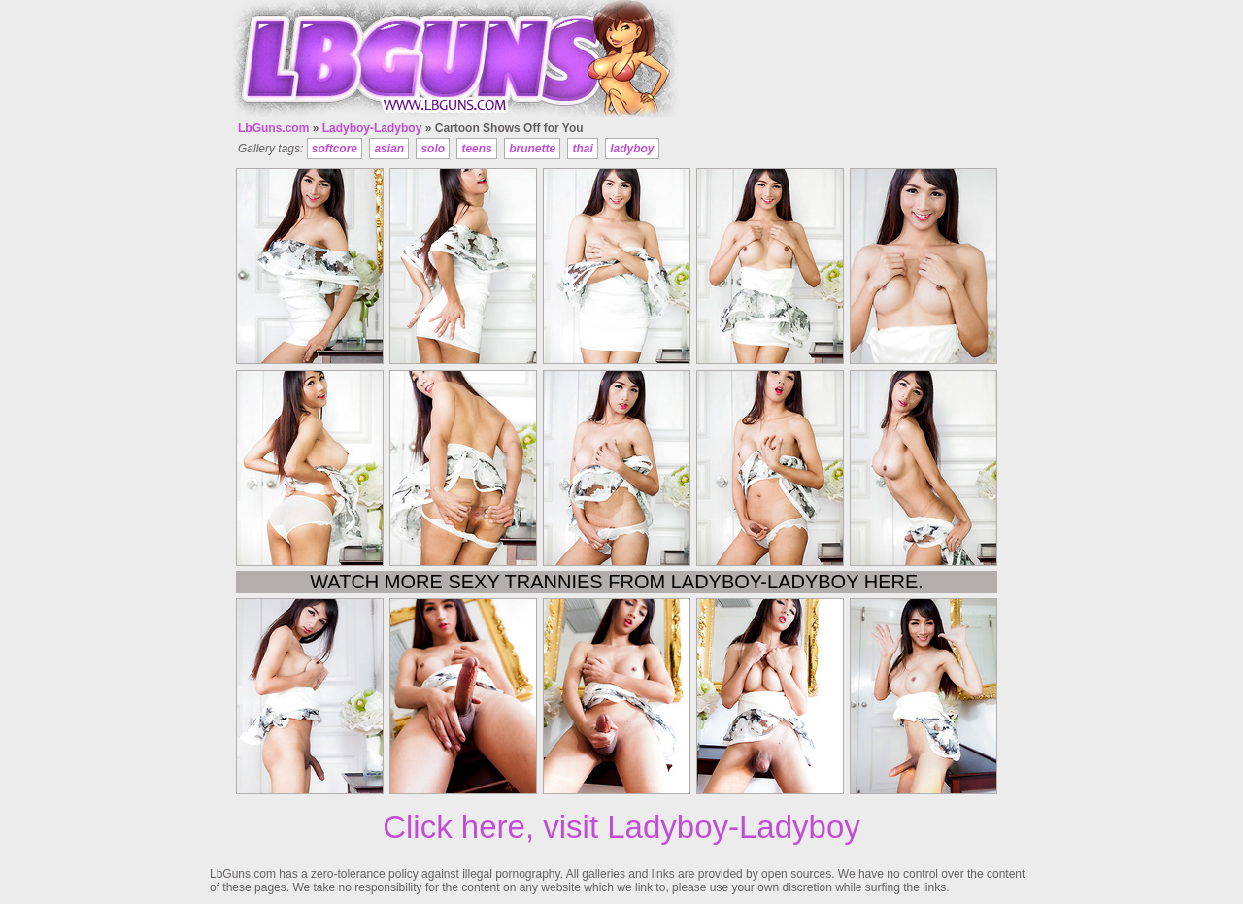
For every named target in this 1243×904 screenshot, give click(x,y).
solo (432, 148)
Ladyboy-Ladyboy (372, 128)
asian (389, 148)
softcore (334, 148)
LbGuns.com (273, 128)
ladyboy (632, 148)
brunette (532, 148)
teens (476, 148)
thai (582, 148)
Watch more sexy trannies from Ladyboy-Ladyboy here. (617, 581)
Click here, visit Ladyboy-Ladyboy (621, 827)
